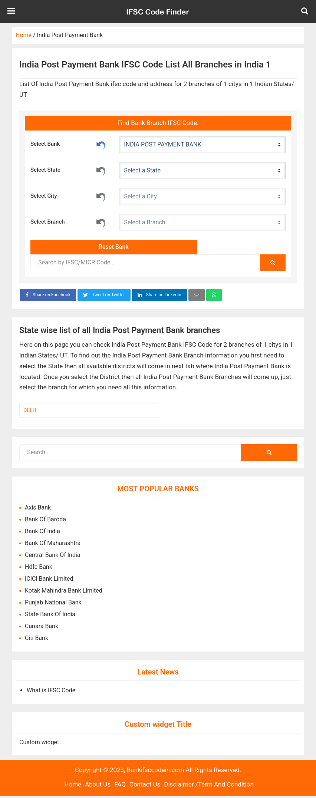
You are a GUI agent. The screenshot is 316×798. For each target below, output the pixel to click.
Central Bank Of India (52, 554)
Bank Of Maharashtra (52, 543)
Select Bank (68, 144)
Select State (68, 170)
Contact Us (144, 784)
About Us (98, 784)
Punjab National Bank (53, 602)
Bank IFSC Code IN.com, (158, 11)
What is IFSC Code (51, 690)
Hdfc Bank (38, 566)
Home (72, 784)
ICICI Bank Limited (49, 578)
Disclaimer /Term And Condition (209, 784)
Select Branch (68, 222)
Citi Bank (36, 638)
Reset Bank (100, 144)
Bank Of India (42, 531)
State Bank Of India (50, 614)
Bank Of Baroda (45, 519)
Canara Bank (41, 626)
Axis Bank (38, 507)
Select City (68, 196)
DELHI (30, 410)
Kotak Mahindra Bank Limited (63, 590)
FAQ (120, 784)
